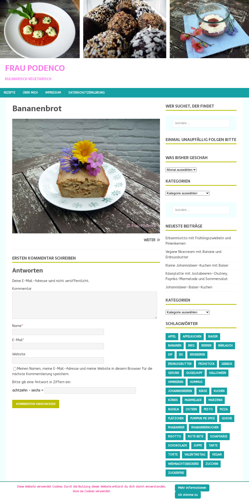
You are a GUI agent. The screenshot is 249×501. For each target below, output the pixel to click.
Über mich (30, 92)
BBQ (191, 345)
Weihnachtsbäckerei (183, 464)
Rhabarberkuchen (204, 427)
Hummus (196, 382)
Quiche (227, 418)
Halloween (217, 373)
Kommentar (22, 289)
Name (17, 326)
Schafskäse (218, 436)
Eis (181, 354)
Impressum (53, 92)
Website (18, 354)
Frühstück (206, 364)
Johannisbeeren (180, 391)
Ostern (191, 409)
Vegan (217, 454)
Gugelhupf (194, 373)
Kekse (203, 391)
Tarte (213, 445)
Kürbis (173, 400)
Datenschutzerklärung (86, 92)
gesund (173, 373)
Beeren (206, 345)
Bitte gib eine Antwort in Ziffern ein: (41, 382)
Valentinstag (194, 454)
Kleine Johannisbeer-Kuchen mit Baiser (197, 265)
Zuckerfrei (176, 473)
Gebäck (226, 364)
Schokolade (177, 445)
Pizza (224, 409)
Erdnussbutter (180, 364)
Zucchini (211, 464)
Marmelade (193, 400)
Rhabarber (176, 427)
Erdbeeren (197, 354)
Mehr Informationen (192, 488)
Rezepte (9, 92)
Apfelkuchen (192, 336)
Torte (173, 454)
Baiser (213, 336)
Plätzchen (175, 418)
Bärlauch (225, 345)
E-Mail (17, 340)
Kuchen (219, 391)
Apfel (172, 336)
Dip (170, 354)
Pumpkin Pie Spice (202, 418)
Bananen (174, 345)
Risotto (174, 436)
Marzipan (215, 400)
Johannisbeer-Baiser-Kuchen (189, 287)
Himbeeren (175, 382)
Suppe (198, 445)
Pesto (208, 409)
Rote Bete (195, 436)
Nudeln (173, 409)
